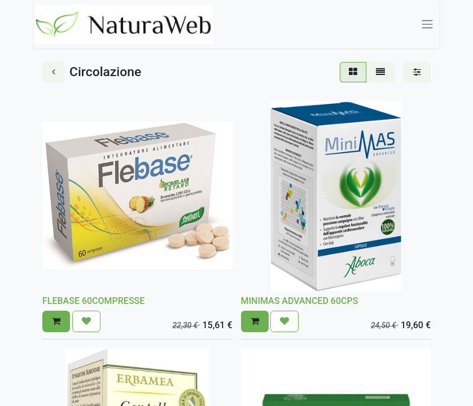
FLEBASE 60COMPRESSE (93, 300)
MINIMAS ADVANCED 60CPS (299, 300)
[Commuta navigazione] (427, 24)
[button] (56, 321)
